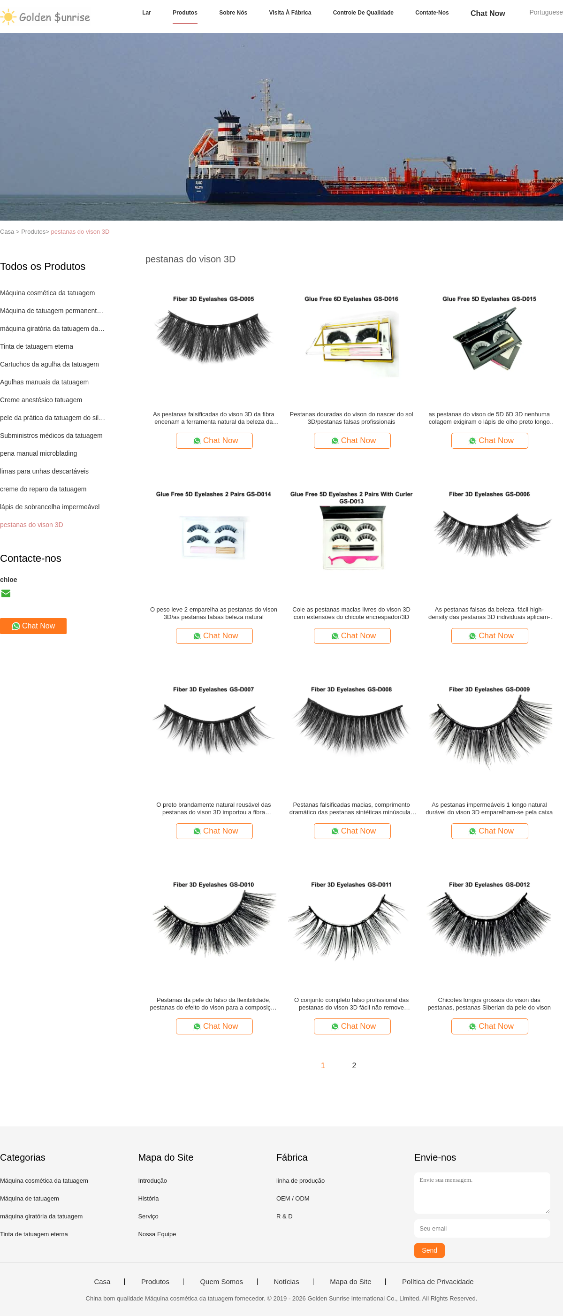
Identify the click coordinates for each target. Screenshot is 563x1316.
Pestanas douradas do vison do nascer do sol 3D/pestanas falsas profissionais (351, 418)
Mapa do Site (350, 1281)
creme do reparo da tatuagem (43, 489)
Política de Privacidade (438, 1281)
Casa (102, 1281)
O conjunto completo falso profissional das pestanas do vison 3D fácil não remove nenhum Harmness (351, 1003)
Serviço (148, 1216)
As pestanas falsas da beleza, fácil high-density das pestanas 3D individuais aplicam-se (489, 613)
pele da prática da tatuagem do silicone (53, 417)
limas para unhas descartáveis (44, 471)
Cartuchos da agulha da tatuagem (49, 364)
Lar (146, 12)
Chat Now (488, 13)
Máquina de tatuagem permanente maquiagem (53, 310)
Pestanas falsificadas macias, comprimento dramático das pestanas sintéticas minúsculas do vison (351, 808)
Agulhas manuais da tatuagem (44, 382)
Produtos (185, 12)
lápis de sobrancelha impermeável (49, 507)
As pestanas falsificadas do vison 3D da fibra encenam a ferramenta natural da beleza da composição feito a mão (213, 418)
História (148, 1198)
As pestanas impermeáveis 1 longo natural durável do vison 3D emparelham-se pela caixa (489, 808)
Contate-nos (432, 12)
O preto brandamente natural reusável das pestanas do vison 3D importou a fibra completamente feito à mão (213, 808)
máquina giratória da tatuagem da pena (53, 328)
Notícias (286, 1281)
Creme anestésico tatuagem (41, 400)
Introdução (152, 1180)
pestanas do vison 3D (80, 231)
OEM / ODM (293, 1198)
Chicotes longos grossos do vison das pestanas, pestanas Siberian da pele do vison (489, 1003)
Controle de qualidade (363, 12)
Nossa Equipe (157, 1234)
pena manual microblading (38, 453)
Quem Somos (221, 1281)
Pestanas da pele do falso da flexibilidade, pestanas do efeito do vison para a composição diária (214, 1003)
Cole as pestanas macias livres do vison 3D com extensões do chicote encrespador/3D (351, 613)
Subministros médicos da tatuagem (51, 435)
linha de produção (300, 1180)
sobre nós (233, 12)
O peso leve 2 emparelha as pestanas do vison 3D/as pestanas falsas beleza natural (213, 613)
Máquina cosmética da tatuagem (47, 293)
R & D (284, 1216)
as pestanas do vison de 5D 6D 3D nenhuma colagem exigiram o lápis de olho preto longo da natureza (489, 418)
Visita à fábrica (290, 12)
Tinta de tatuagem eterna (36, 346)
